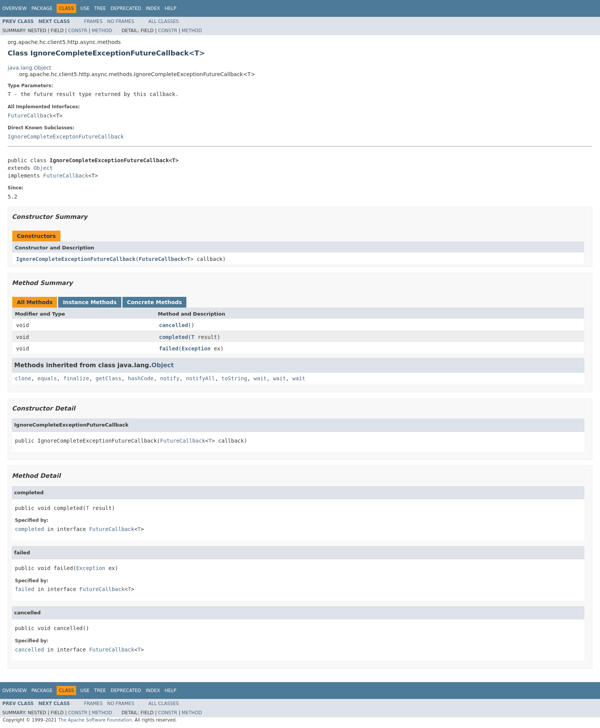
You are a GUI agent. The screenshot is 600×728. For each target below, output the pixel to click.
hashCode (140, 378)
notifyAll (200, 378)
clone (23, 378)
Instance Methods (89, 302)
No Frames (120, 21)
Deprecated (126, 8)
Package (41, 8)
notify (169, 378)
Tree (100, 8)
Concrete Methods (154, 302)
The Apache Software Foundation (95, 720)
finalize (76, 378)
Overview (14, 8)
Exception (196, 348)
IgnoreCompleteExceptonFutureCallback (66, 137)
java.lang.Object (29, 68)
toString (234, 378)
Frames (93, 21)
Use (85, 8)
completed (173, 337)
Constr (77, 30)
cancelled (173, 325)
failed (169, 348)
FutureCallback (30, 115)
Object (43, 168)
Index (153, 8)
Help (170, 8)
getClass (108, 378)
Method (102, 30)
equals (47, 378)
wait (260, 378)
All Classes (163, 21)
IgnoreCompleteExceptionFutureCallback (75, 259)
